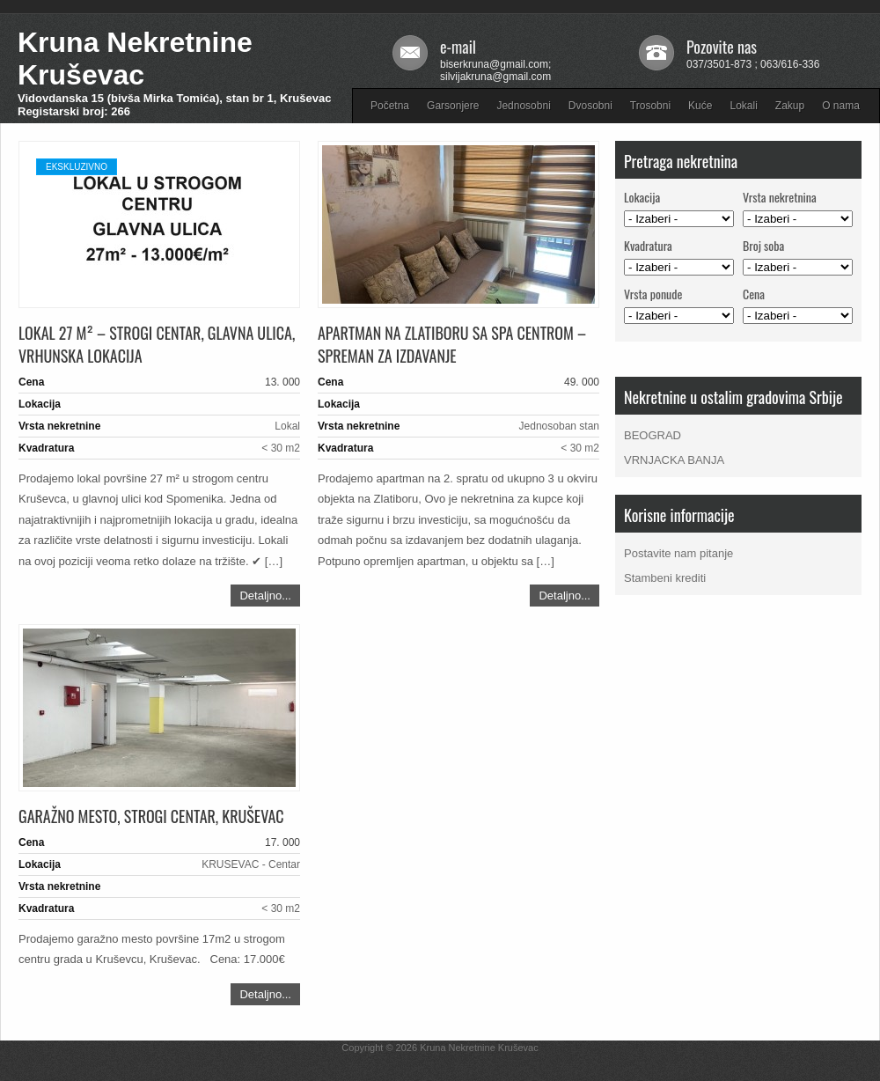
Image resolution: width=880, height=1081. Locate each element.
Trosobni (650, 105)
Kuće (700, 105)
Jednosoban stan (559, 426)
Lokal (287, 426)
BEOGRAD (652, 435)
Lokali (743, 105)
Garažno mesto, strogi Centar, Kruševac (151, 816)
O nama (841, 105)
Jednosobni (523, 105)
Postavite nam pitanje (678, 553)
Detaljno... (265, 595)
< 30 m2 (280, 448)
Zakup (789, 105)
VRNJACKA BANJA (674, 460)
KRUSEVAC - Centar (251, 864)
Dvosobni (590, 105)
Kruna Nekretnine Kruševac (135, 58)
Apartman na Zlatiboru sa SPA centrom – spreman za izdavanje (452, 344)
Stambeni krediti (665, 578)
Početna (389, 105)
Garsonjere (453, 105)
